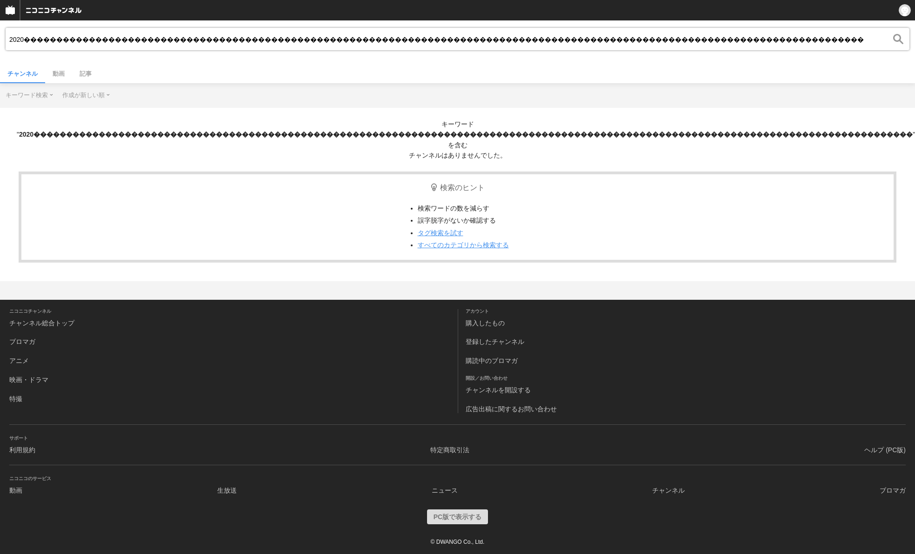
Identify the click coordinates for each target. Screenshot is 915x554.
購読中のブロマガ (492, 360)
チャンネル (22, 73)
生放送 (227, 490)
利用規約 (22, 450)
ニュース (445, 490)
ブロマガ (22, 341)
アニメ (19, 360)
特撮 (15, 398)
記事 (86, 73)
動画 (59, 73)
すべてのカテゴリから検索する (463, 245)
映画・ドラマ (28, 379)
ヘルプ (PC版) (885, 450)
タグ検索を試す (440, 233)
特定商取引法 (449, 450)
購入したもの (485, 323)
